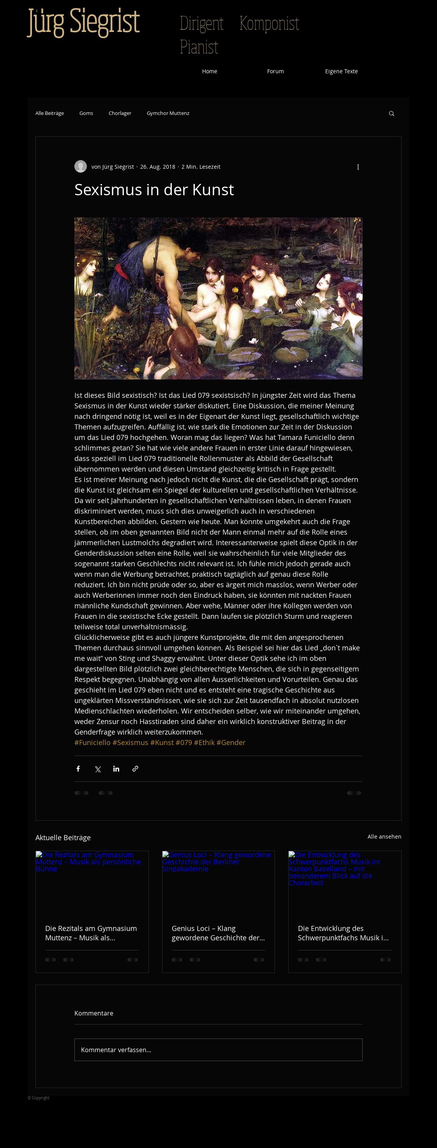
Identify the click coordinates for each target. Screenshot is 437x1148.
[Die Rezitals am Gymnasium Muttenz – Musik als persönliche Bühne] (92, 882)
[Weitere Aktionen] (358, 166)
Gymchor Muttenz (168, 113)
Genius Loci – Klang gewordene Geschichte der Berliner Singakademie (215, 933)
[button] (391, 113)
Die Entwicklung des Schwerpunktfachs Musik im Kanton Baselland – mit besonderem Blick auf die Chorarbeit (344, 933)
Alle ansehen (385, 836)
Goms (86, 113)
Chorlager (120, 113)
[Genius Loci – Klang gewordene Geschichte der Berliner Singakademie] (218, 882)
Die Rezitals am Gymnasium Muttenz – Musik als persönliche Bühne (91, 933)
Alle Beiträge (49, 113)
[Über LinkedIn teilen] (116, 768)
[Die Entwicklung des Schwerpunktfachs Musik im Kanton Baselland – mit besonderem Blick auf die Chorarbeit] (345, 882)
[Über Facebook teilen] (78, 768)
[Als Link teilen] (135, 768)
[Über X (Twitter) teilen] (97, 768)
